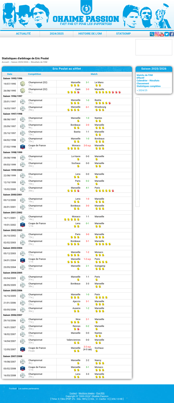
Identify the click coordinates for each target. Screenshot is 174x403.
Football (12, 388)
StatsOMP (123, 33)
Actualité (23, 33)
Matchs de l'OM (145, 75)
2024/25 (142, 90)
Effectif (140, 77)
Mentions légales (86, 393)
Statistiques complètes (149, 86)
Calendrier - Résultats (148, 80)
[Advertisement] (68, 47)
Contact (73, 393)
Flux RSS (100, 393)
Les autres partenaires (28, 388)
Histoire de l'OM (90, 33)
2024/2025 (57, 33)
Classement (143, 83)
